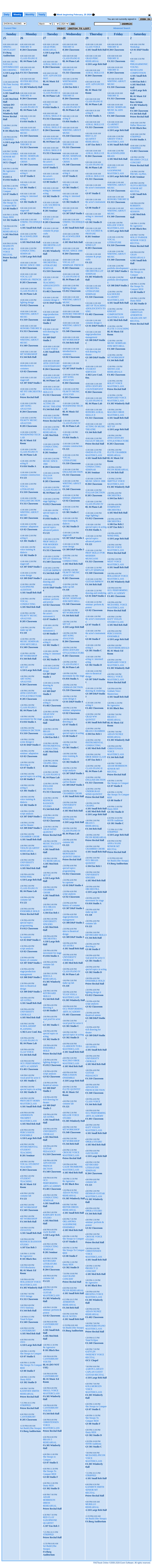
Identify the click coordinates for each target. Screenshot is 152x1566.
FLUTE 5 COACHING (118, 328)
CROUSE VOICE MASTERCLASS (70, 1154)
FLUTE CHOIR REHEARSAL (50, 431)
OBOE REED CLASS (95, 756)
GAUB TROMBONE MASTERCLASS (72, 1168)
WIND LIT (48, 219)
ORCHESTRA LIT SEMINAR (52, 246)
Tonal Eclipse (26, 1319)
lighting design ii (51, 1062)
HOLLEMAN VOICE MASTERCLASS (30, 1283)
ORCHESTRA (50, 938)
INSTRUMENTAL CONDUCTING (52, 747)
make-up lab (26, 630)
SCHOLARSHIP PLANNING (28, 1027)
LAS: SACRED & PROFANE (51, 206)
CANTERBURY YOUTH (51, 1325)
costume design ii (51, 300)
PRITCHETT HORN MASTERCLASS (30, 1102)
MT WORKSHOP (28, 354)
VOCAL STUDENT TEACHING (29, 1165)
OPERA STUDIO (93, 1141)
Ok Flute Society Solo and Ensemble (11, 87)
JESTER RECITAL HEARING (29, 83)
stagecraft (24, 210)
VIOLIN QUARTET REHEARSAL (29, 849)
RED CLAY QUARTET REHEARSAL (92, 139)
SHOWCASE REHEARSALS (114, 370)
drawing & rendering (48, 687)
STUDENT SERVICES (90, 370)
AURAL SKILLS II (52, 64)
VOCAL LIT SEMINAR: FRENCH (30, 278)
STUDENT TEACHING (26, 1180)
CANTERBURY (28, 1330)
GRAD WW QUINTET (48, 715)
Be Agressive (26, 1256)
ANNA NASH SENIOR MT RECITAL (114, 846)
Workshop (135, 46)
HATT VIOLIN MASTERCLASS (93, 1129)
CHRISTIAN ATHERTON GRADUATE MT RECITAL (138, 316)
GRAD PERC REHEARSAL (50, 48)
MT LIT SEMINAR (52, 558)
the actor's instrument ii (49, 163)
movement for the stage (31, 719)
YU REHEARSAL (52, 860)
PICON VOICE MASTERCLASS (115, 548)
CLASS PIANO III (52, 138)
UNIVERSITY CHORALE (27, 1013)
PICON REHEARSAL (73, 1290)
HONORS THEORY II (31, 328)
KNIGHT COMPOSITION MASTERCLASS (115, 314)
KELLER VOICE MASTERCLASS (115, 226)
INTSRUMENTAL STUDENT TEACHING (29, 1149)
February (78, 14)
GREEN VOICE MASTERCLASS (115, 140)
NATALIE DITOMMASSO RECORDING (10, 67)
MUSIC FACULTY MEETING (52, 845)
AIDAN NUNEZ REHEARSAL (70, 1194)
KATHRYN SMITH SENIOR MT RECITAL (94, 1490)
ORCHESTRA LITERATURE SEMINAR (50, 265)
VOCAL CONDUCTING (27, 602)
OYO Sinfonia (27, 1307)
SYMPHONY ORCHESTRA (114, 508)
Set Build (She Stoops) (30, 1428)
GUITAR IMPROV (52, 570)
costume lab (25, 899)
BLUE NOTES (69, 1316)
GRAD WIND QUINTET (49, 830)
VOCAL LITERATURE (27, 488)
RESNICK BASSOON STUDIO (48, 803)
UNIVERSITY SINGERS (27, 864)
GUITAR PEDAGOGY (49, 1150)
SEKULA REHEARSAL (50, 977)
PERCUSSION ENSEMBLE (27, 1134)
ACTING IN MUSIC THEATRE (52, 405)
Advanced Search (121, 28)
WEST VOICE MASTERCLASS (115, 563)
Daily (7, 14)
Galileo (6, 128)
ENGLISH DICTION (30, 500)
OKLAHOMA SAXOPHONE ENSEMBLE (69, 1224)
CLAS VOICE (27, 1052)
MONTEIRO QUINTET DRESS (71, 855)
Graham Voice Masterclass (114, 692)
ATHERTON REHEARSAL (69, 1303)
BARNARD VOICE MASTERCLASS (116, 399)
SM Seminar (49, 817)
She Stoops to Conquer (9, 190)
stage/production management (28, 973)
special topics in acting (30, 776)
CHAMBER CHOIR (29, 836)
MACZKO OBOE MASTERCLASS (70, 1062)
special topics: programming (26, 924)
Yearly (41, 14)
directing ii (25, 764)
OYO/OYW (25, 1230)
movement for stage (52, 953)
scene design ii (27, 742)
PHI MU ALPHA (138, 174)
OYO (22, 1342)
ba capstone (25, 937)
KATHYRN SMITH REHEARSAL (29, 1392)
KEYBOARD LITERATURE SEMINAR (50, 1263)
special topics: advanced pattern (51, 528)
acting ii (24, 173)
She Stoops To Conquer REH (9, 204)
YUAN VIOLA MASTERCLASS (70, 996)
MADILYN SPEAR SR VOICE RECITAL (8, 250)
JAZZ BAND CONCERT (68, 1277)
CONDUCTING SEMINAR (27, 252)
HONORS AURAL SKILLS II (52, 390)
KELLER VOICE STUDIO (70, 1116)
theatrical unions (51, 1085)
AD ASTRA (25, 1000)
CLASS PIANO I (28, 707)
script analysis (26, 813)
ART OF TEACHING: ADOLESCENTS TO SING (51, 284)
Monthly (29, 14)
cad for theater (26, 825)
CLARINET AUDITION (113, 126)
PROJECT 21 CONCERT (91, 1270)
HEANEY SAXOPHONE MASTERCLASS (115, 170)
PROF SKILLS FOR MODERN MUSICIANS (50, 544)
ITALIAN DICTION (47, 477)
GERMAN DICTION (30, 730)
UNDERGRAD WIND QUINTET (93, 793)
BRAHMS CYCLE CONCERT (139, 161)
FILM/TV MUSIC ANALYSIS (28, 421)
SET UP (24, 667)
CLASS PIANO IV (29, 107)
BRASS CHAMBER (48, 733)
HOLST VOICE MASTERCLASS (115, 385)
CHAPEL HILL (50, 763)
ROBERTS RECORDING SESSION (137, 208)
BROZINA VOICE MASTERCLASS (94, 1295)
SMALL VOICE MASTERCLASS (51, 1392)
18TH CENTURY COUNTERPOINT (52, 365)
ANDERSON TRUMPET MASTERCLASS (28, 1118)
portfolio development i (118, 268)
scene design (26, 575)
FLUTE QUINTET (71, 1089)
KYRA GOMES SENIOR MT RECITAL (10, 156)
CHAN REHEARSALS (10, 230)
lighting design (27, 302)
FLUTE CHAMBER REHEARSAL (117, 454)
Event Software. (127, 1563)
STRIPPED (8, 139)
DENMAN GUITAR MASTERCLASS (51, 1292)
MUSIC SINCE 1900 (30, 265)
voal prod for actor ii (95, 957)
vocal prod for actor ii (30, 1077)
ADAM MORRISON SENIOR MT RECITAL (117, 768)
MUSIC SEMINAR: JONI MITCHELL (29, 643)
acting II (24, 118)
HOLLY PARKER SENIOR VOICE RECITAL (138, 240)
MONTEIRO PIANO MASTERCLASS (95, 1327)
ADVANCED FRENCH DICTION (49, 1166)
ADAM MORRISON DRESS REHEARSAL (50, 1501)
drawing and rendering (49, 583)
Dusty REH (8, 217)
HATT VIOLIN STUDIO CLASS (115, 620)
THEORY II (25, 46)
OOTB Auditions (93, 1443)
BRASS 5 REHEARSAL (50, 1441)
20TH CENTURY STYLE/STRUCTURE (31, 694)
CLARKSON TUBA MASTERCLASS (72, 1047)
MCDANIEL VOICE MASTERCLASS (117, 606)
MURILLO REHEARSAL (92, 1505)
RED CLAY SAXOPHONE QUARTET (50, 1520)
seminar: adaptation (29, 526)
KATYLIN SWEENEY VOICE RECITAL (94, 1354)
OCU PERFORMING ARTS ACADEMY (30, 1065)
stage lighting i (50, 501)
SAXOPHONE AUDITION (27, 588)
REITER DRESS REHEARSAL (70, 1208)
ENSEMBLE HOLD (29, 911)
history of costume (28, 960)
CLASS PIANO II (28, 58)
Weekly (17, 14)
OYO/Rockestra (27, 1267)
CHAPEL (89, 805)
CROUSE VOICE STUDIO (93, 1238)
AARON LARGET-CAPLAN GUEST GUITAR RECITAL (94, 1372)
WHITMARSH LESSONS (69, 83)
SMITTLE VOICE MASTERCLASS (116, 482)
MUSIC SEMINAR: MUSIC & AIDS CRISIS (29, 159)
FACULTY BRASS (52, 418)
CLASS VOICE (50, 349)
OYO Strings (26, 1296)
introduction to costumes (27, 367)
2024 (89, 14)
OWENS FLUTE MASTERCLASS (93, 454)
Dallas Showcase (138, 125)
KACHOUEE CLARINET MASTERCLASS (115, 297)
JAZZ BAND (49, 1232)
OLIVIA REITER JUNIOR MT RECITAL (138, 188)
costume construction (30, 474)
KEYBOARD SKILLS (49, 994)
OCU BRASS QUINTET (49, 908)
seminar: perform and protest (51, 600)
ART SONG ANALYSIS (25, 407)
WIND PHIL (26, 876)
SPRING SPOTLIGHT (9, 48)
